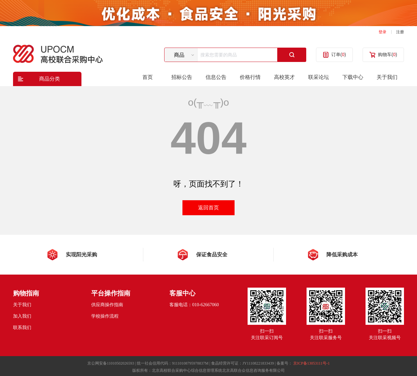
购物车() (387, 54)
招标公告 (181, 77)
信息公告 (216, 77)
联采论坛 (318, 77)
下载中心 (352, 77)
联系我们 (22, 327)
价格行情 (250, 77)
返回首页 (208, 207)
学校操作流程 (105, 316)
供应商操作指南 (107, 304)
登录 (382, 32)
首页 (147, 77)
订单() (338, 54)
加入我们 (22, 316)
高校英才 (284, 77)
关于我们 (387, 77)
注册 (400, 32)
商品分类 (49, 79)
